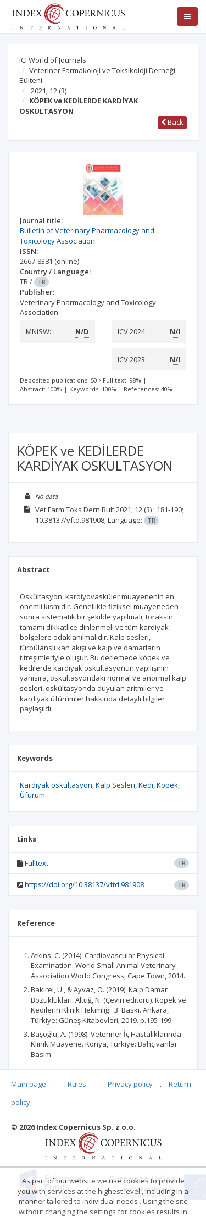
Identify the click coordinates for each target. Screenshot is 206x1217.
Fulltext (36, 863)
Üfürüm (32, 795)
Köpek (167, 785)
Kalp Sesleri (115, 785)
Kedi (145, 785)
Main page (28, 1084)
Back (172, 122)
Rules (77, 1084)
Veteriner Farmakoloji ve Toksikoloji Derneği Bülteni (97, 75)
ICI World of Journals (52, 60)
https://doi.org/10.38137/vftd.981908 (84, 884)
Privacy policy (130, 1084)
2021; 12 (48, 91)
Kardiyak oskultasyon (56, 785)
